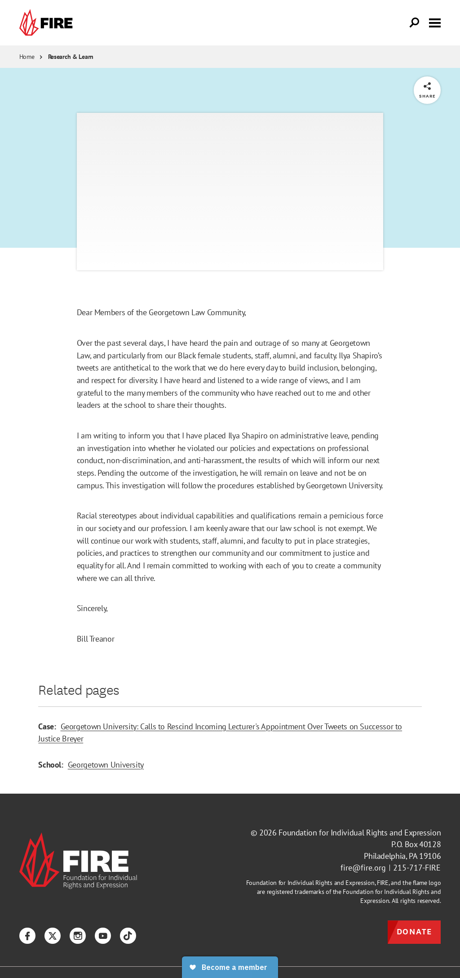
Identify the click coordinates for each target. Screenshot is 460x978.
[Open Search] (414, 23)
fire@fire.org (363, 867)
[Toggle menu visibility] (435, 22)
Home (27, 57)
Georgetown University (106, 764)
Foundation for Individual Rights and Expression (360, 832)
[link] (48, 22)
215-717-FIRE (417, 867)
